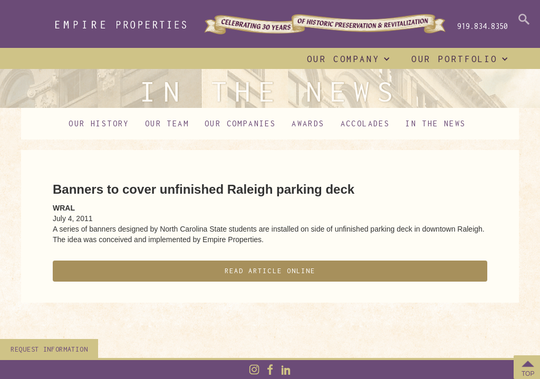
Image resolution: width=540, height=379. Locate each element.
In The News (436, 123)
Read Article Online (270, 271)
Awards (308, 123)
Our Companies (240, 123)
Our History (99, 123)
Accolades (365, 123)
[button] (346, 59)
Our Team (167, 123)
